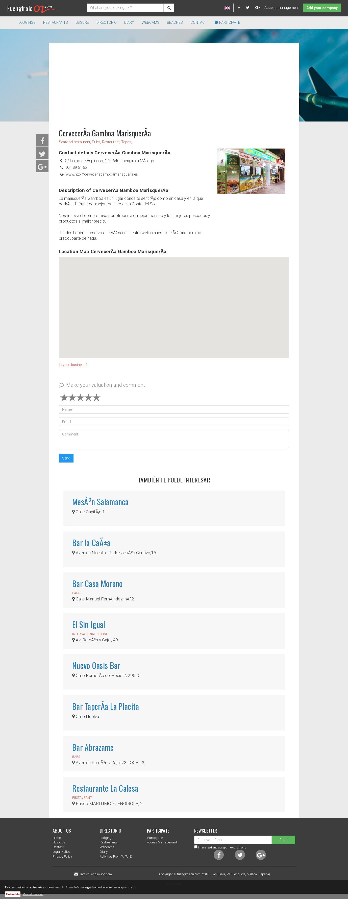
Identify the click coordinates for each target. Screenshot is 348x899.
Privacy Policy (62, 856)
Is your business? (73, 365)
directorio (106, 22)
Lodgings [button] (27, 22)
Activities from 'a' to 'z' (116, 856)
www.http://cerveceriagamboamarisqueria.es (102, 174)
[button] (174, 302)
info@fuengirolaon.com (96, 874)
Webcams (150, 22)
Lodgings (106, 838)
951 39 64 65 (76, 167)
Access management (281, 8)
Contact (198, 22)
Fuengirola (33, 8)
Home (57, 838)
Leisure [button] (82, 22)
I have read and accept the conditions (222, 847)
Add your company (322, 8)
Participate (227, 22)
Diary (129, 22)
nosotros (59, 842)
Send (66, 458)
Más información (32, 894)
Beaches (175, 22)
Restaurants (109, 842)
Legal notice (61, 852)
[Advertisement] (174, 83)
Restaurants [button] (55, 22)
